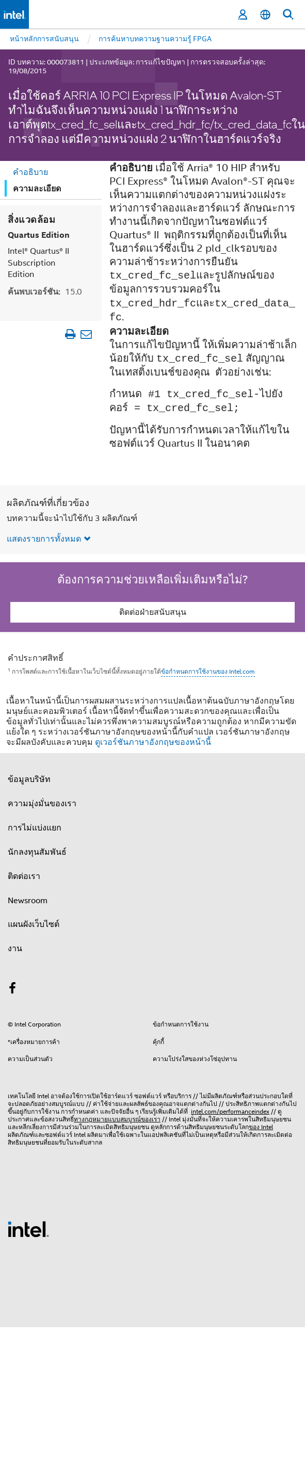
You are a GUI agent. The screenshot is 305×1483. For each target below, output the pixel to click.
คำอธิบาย (30, 172)
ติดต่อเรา (24, 876)
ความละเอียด (37, 188)
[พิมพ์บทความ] (70, 334)
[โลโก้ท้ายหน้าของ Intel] (28, 1229)
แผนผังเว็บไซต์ (33, 924)
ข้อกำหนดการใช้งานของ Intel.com (208, 671)
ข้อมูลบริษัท (29, 779)
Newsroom (27, 900)
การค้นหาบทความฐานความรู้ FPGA (155, 38)
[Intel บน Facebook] (12, 990)
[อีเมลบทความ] (86, 334)
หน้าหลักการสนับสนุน (44, 38)
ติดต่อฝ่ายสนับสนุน (152, 612)
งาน (15, 948)
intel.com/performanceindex (230, 1111)
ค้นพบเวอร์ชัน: (45, 291)
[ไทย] (265, 15)
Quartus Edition (39, 235)
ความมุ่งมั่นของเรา (42, 803)
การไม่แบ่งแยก (34, 828)
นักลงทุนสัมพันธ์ (37, 852)
